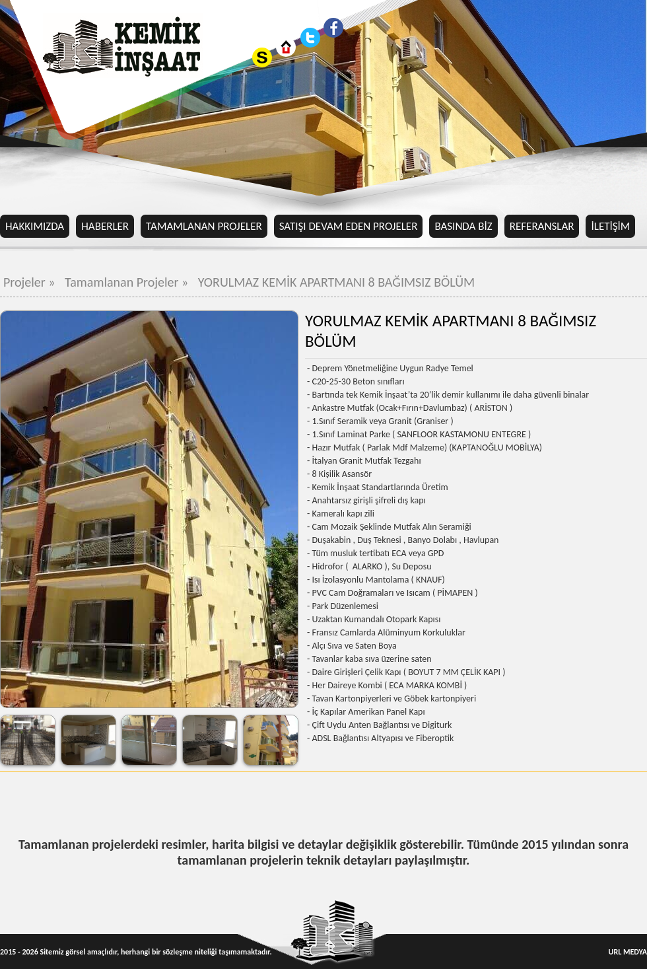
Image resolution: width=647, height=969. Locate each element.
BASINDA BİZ (463, 226)
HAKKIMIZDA (34, 226)
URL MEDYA (628, 951)
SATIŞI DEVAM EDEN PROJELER (348, 226)
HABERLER (105, 226)
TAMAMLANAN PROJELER (204, 226)
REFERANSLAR (542, 226)
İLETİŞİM (610, 226)
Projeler (30, 282)
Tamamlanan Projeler (128, 282)
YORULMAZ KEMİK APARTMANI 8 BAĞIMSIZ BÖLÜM (336, 282)
